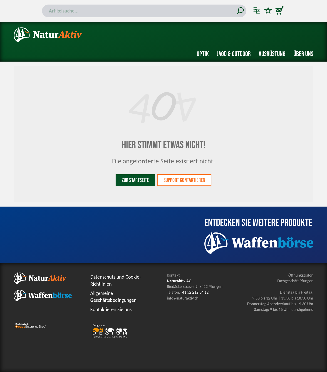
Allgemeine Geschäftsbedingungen (113, 296)
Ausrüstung (272, 54)
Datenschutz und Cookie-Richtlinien (115, 280)
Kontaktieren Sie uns (111, 309)
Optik (203, 54)
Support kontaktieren (184, 180)
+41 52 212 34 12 (194, 292)
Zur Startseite (135, 180)
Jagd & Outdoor (234, 54)
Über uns (303, 54)
